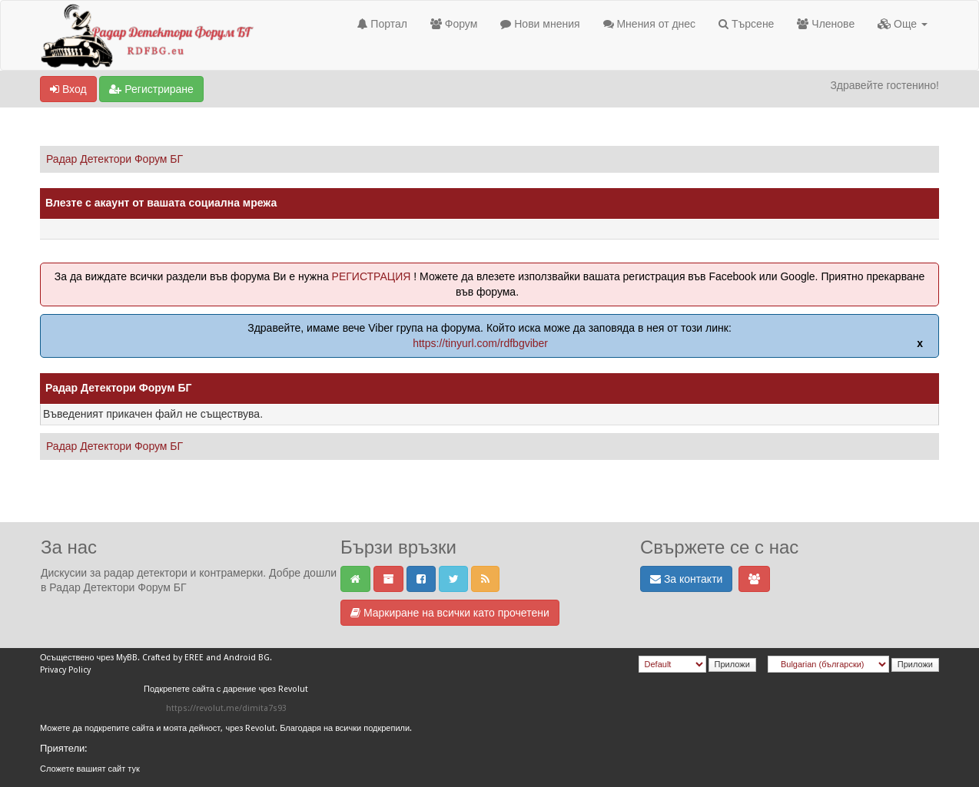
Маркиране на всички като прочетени (449, 613)
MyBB (127, 658)
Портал (382, 24)
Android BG (247, 658)
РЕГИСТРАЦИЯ (371, 276)
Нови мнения (539, 24)
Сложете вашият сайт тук (90, 769)
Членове (826, 24)
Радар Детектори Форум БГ (114, 159)
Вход (68, 89)
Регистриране (151, 89)
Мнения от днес (649, 24)
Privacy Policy (65, 670)
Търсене (746, 24)
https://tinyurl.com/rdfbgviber (480, 343)
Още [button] (903, 24)
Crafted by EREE (173, 658)
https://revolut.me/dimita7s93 (226, 708)
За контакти (686, 579)
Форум (453, 24)
